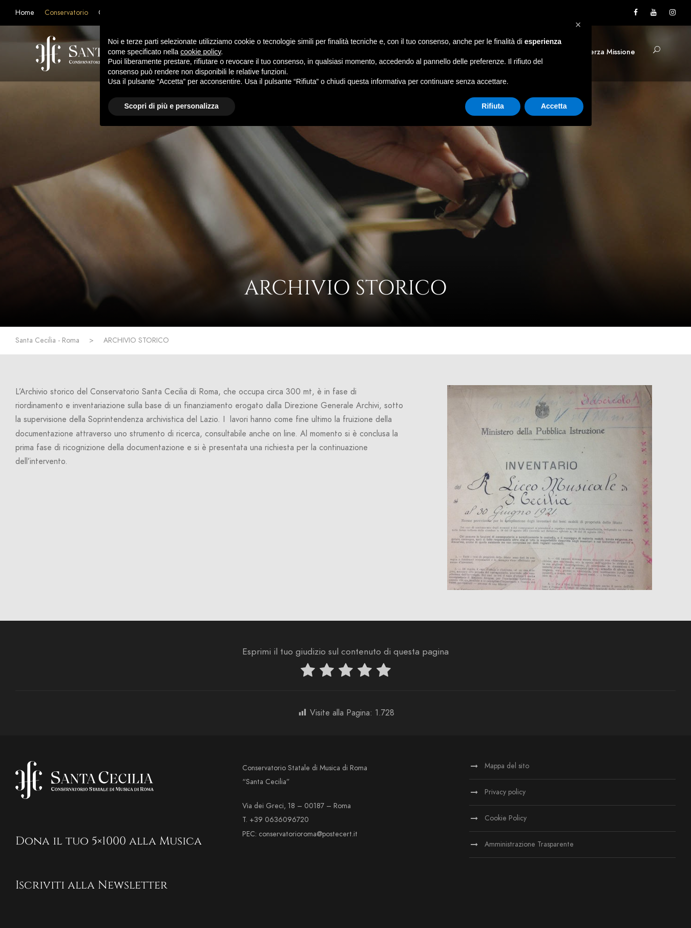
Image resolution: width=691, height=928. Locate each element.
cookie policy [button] (200, 52)
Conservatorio (66, 12)
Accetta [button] (554, 106)
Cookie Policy (506, 818)
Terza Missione (610, 52)
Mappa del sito (507, 766)
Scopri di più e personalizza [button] (171, 106)
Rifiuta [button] (492, 106)
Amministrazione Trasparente (529, 844)
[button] (578, 24)
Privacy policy (505, 792)
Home (24, 12)
